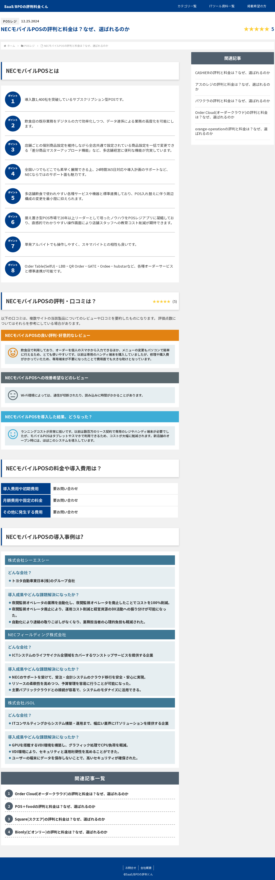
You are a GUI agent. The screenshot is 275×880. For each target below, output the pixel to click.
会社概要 (146, 868)
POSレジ (10, 21)
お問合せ (130, 868)
